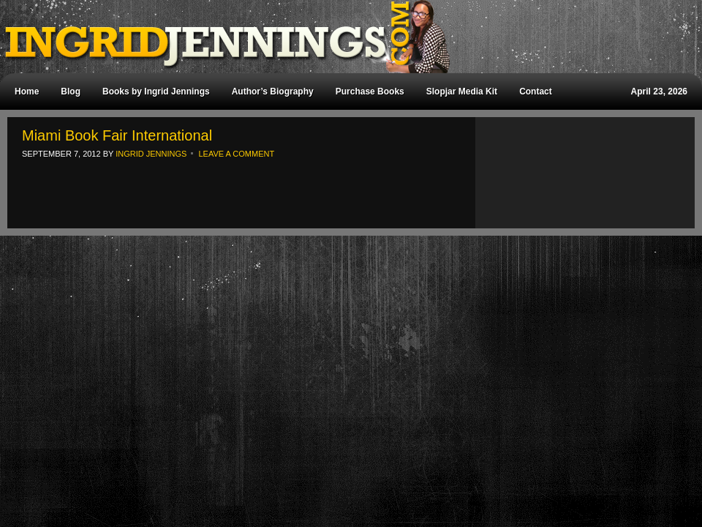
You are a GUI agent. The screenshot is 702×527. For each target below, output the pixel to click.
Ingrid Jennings (343, 36)
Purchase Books (370, 91)
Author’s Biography (273, 91)
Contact (535, 91)
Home (27, 91)
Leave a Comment (236, 153)
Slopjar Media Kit (461, 91)
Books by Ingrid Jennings (156, 91)
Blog (70, 91)
